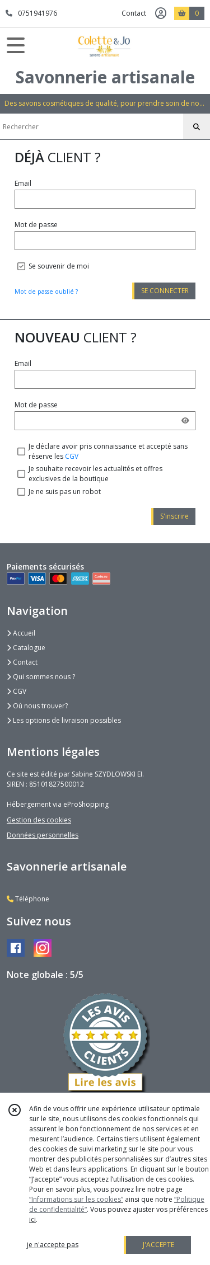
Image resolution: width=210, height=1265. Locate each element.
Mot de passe (36, 224)
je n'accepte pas (52, 1244)
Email (23, 183)
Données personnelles (42, 835)
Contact (134, 13)
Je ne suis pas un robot (65, 491)
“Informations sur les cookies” (76, 1199)
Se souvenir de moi (59, 266)
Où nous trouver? (37, 706)
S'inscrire (174, 516)
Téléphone (28, 899)
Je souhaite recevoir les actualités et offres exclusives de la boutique (95, 473)
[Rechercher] (196, 127)
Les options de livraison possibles (64, 720)
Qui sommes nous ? (41, 676)
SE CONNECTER (165, 290)
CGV (71, 456)
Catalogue (26, 647)
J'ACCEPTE (158, 1244)
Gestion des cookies (39, 820)
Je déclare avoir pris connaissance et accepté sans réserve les (108, 451)
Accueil (21, 633)
